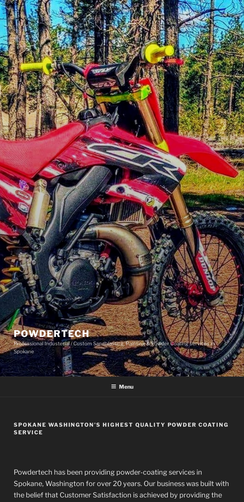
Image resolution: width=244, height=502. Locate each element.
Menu (122, 386)
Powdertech (52, 333)
